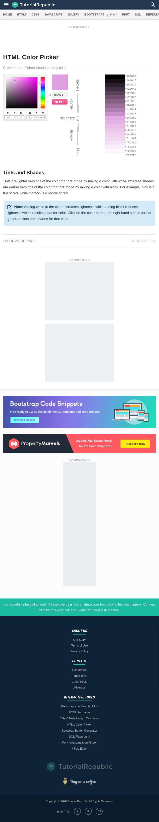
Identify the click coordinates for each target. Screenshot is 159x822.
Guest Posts (79, 681)
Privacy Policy (79, 651)
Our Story (79, 639)
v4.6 (112, 14)
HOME (7, 14)
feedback (106, 604)
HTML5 (22, 14)
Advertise (79, 687)
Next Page (142, 241)
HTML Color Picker (79, 724)
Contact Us (79, 670)
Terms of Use (79, 645)
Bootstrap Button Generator (79, 730)
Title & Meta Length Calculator (79, 718)
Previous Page (21, 241)
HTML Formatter (79, 712)
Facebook (62, 610)
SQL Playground (79, 736)
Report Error (79, 675)
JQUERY (73, 14)
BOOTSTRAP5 (94, 14)
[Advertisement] (78, 38)
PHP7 (126, 14)
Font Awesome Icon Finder (79, 742)
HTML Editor (79, 748)
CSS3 (35, 14)
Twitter (82, 610)
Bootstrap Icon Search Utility (79, 706)
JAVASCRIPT (53, 14)
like (75, 604)
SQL (138, 14)
